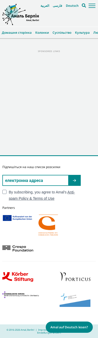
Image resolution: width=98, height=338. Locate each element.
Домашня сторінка (17, 32)
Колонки (42, 32)
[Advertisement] (49, 102)
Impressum (44, 329)
